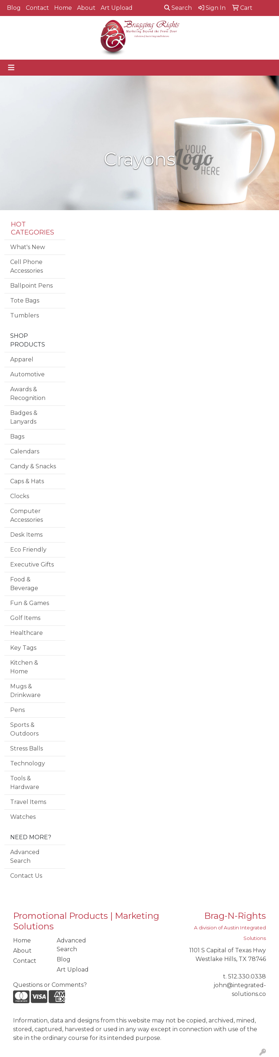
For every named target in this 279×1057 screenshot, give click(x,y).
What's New (27, 247)
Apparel (21, 359)
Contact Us (26, 875)
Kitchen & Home (24, 667)
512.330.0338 (247, 976)
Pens (17, 709)
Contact (37, 7)
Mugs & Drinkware (25, 690)
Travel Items (28, 801)
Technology (27, 763)
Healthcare (26, 632)
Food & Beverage (24, 584)
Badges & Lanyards (23, 417)
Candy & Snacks (33, 466)
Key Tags (23, 647)
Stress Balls (26, 748)
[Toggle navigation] (11, 68)
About (86, 7)
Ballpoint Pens (31, 285)
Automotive (27, 374)
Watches (23, 816)
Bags (17, 436)
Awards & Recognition (27, 393)
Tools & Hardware (24, 782)
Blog (14, 7)
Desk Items (26, 534)
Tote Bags (24, 300)
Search (178, 7)
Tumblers (24, 315)
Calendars (24, 451)
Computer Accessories (26, 515)
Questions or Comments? (50, 984)
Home (63, 7)
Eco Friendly (28, 549)
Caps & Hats (27, 481)
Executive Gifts (32, 564)
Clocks (19, 496)
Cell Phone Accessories (26, 266)
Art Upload (117, 7)
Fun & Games (29, 603)
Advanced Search (25, 856)
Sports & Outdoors (24, 729)
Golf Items (25, 617)
